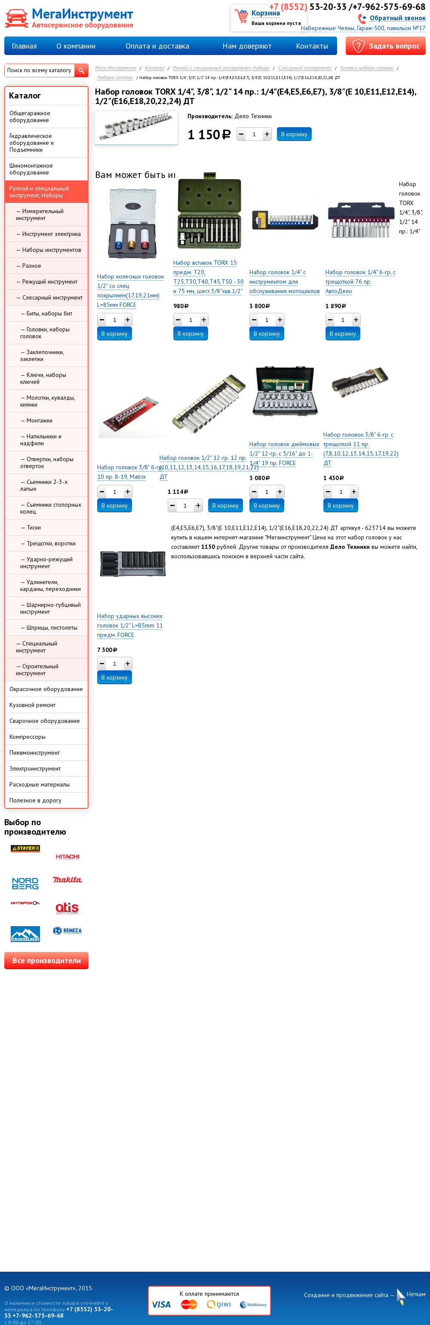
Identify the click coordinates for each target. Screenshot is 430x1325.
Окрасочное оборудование (46, 689)
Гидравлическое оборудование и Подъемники (31, 142)
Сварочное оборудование (44, 721)
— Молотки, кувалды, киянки (47, 401)
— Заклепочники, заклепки (42, 355)
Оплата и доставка (157, 46)
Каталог (154, 68)
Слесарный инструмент (305, 68)
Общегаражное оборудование (29, 116)
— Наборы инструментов (48, 250)
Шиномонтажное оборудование (31, 169)
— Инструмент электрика (48, 234)
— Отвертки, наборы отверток (47, 462)
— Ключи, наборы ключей (43, 378)
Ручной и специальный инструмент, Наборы (221, 68)
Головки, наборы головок (366, 68)
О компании (75, 46)
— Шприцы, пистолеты (48, 627)
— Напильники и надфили (40, 439)
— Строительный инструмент (37, 669)
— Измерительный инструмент (40, 214)
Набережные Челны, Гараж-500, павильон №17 (363, 28)
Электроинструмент (35, 768)
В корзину (294, 134)
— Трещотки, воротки (48, 543)
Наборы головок (115, 77)
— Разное (28, 265)
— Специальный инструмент (36, 647)
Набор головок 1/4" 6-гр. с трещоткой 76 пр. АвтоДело (361, 281)
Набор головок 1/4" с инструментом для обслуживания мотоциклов (284, 281)
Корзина (266, 13)
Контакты (312, 46)
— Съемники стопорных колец (50, 508)
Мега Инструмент (115, 68)
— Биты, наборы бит (46, 313)
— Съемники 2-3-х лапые (44, 485)
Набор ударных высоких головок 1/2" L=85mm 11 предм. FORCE (130, 625)
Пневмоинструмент (34, 752)
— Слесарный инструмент (49, 297)
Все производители (46, 960)
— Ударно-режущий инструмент (46, 562)
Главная (24, 46)
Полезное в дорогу (35, 800)
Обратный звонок (398, 17)
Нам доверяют (247, 46)
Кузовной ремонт (32, 705)
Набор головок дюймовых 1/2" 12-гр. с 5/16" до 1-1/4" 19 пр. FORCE (284, 453)
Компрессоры (27, 737)
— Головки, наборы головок (45, 332)
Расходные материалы (39, 784)
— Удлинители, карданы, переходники (50, 585)
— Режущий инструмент (46, 281)
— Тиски (30, 527)
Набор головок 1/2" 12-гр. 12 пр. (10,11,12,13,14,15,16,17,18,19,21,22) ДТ (209, 467)
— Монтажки (36, 420)
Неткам (416, 1294)
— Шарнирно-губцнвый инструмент (50, 608)
